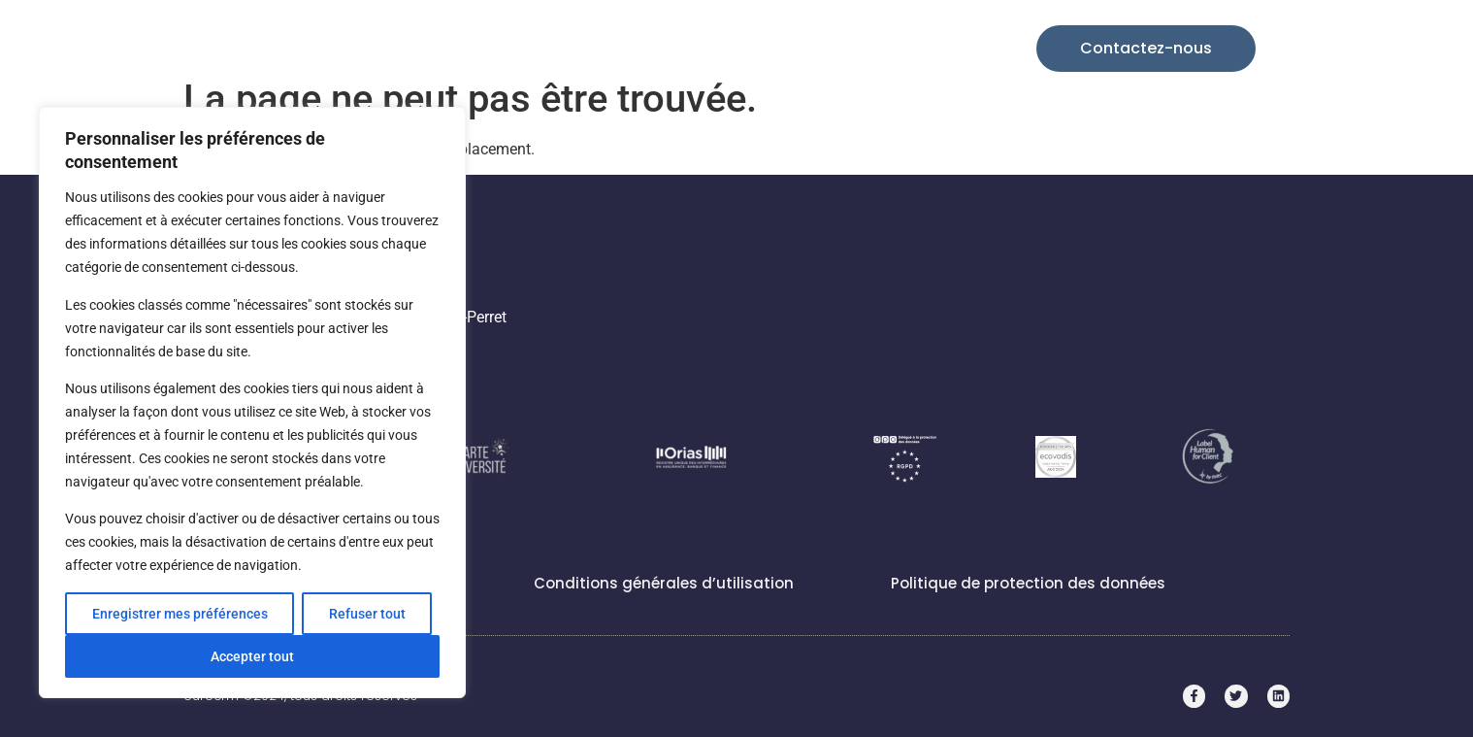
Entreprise (816, 48)
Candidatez (920, 48)
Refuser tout (367, 613)
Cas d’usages (704, 48)
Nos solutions (579, 48)
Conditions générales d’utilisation (664, 583)
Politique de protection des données (1028, 583)
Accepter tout (252, 656)
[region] (252, 402)
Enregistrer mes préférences (180, 613)
